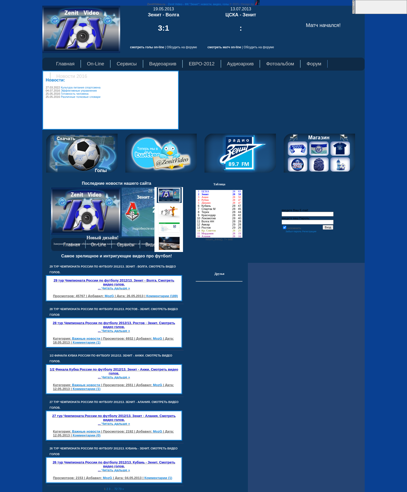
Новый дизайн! (102, 237)
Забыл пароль (294, 231)
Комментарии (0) (86, 435)
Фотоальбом (280, 63)
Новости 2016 (71, 76)
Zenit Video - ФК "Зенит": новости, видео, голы (198, 4)
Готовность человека (75, 93)
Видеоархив (163, 63)
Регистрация (309, 231)
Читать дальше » (116, 288)
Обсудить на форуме (182, 47)
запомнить (294, 228)
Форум (314, 63)
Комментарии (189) (162, 296)
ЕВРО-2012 (201, 63)
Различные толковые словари (80, 96)
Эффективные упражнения (79, 90)
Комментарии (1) (86, 342)
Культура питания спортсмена (80, 87)
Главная (65, 63)
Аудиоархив (240, 63)
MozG (109, 296)
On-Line (95, 63)
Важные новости (86, 338)
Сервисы (127, 63)
